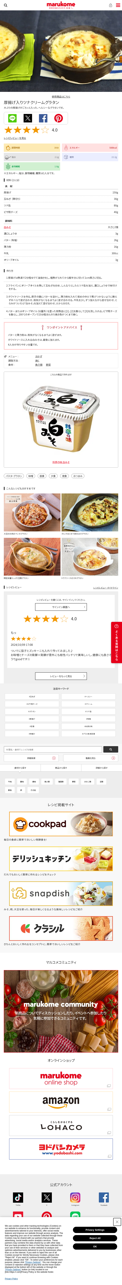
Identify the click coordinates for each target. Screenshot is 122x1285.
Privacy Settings (95, 1229)
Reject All (95, 1238)
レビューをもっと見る (61, 676)
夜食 (64, 476)
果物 (10, 790)
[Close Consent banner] (117, 1222)
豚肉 (22, 781)
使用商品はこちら (61, 96)
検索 (5, 5)
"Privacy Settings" (33, 1262)
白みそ (7, 227)
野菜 (48, 364)
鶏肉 (34, 781)
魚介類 (39, 364)
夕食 (53, 476)
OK (95, 1246)
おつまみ (77, 476)
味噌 (30, 476)
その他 (33, 790)
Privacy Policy (11, 1279)
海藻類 (60, 781)
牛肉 (10, 781)
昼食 (42, 476)
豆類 (101, 781)
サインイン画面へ (61, 607)
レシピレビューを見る (15, 138)
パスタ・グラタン (14, 476)
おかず (38, 356)
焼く (37, 360)
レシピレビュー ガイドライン (105, 587)
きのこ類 (87, 781)
